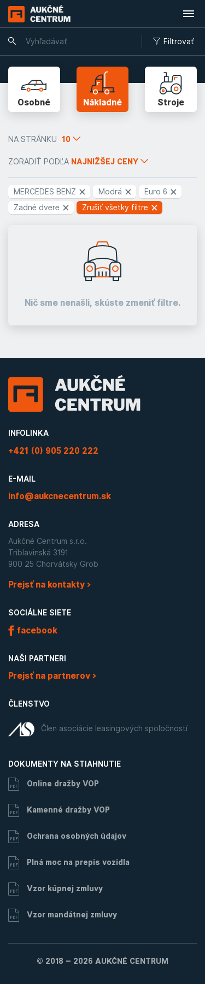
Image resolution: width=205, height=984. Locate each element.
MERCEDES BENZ (50, 191)
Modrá (115, 191)
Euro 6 (161, 191)
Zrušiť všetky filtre (120, 207)
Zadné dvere (42, 207)
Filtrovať (173, 41)
